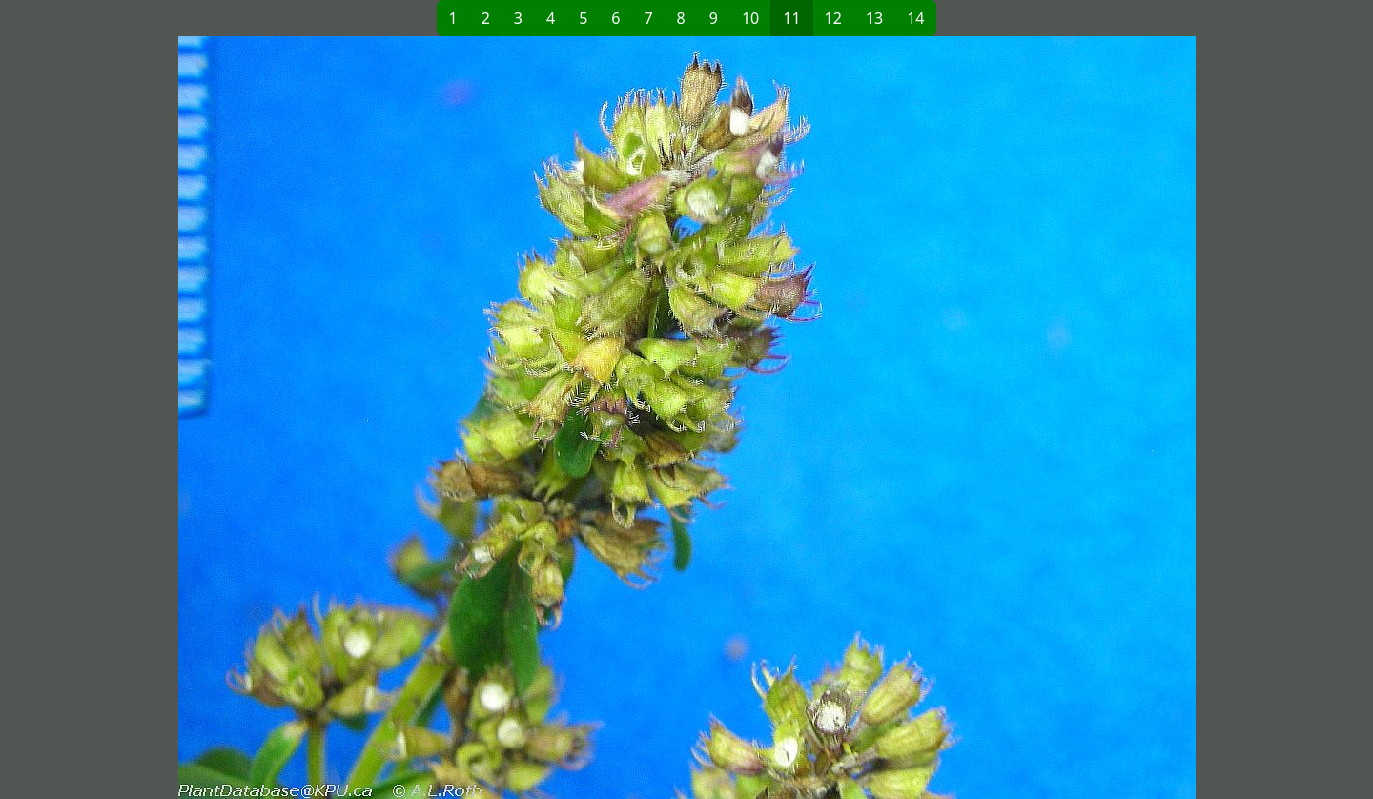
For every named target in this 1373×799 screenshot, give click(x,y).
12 (833, 18)
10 (750, 18)
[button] (377, 417)
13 (874, 18)
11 (791, 18)
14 (915, 18)
